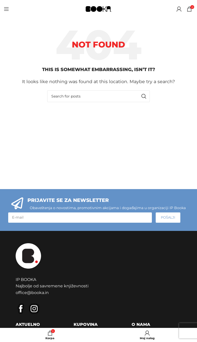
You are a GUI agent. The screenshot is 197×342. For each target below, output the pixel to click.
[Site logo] (98, 8)
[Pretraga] (98, 96)
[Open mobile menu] (6, 9)
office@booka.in (32, 292)
